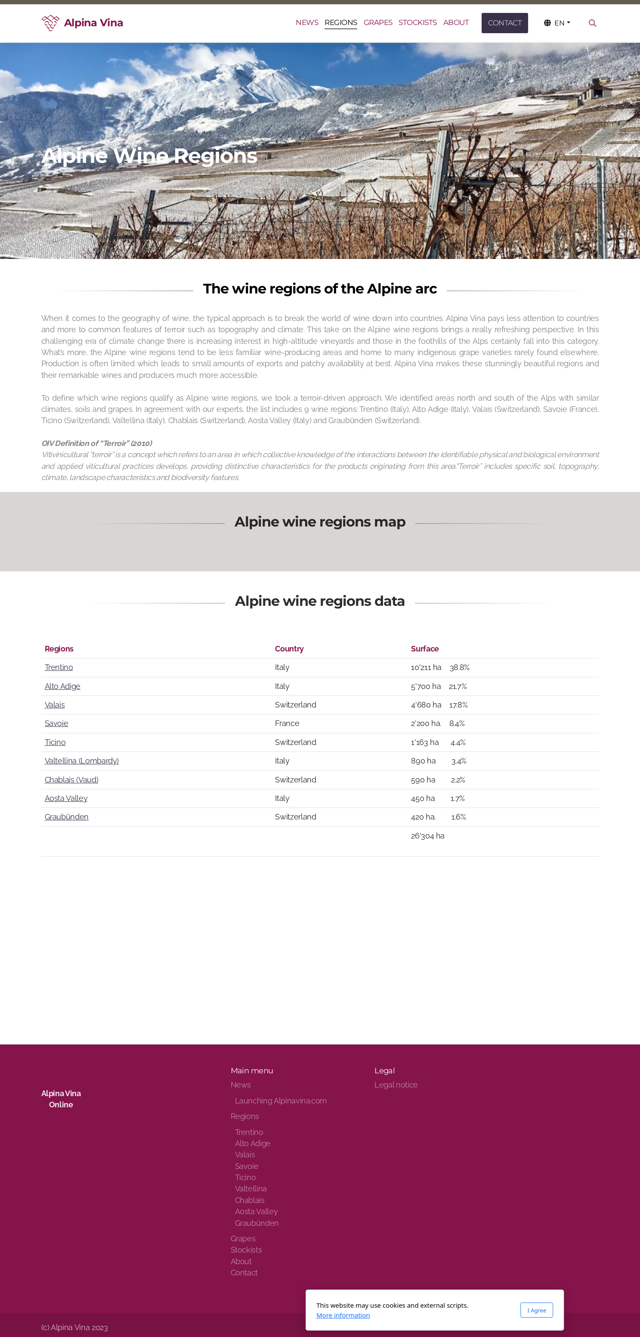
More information (229, 1315)
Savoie (56, 723)
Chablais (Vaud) (72, 779)
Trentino (59, 667)
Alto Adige (62, 686)
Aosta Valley (66, 798)
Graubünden (67, 816)
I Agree (422, 1310)
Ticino (55, 742)
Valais (55, 704)
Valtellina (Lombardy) (82, 760)
